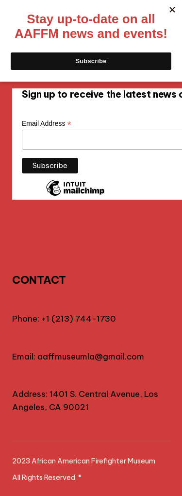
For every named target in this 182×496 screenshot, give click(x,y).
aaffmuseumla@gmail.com (90, 356)
